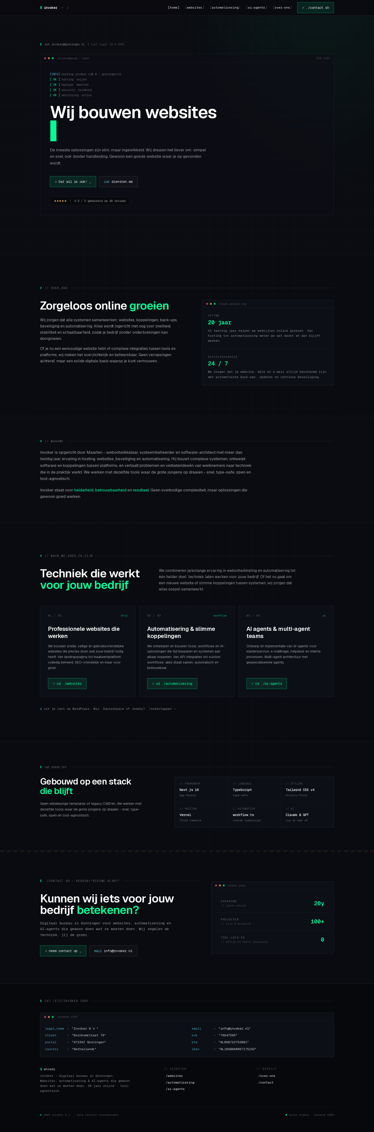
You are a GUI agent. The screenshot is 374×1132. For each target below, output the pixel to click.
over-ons (282, 7)
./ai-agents (174, 1089)
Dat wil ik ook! (73, 181)
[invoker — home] (54, 7)
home (173, 7)
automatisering (225, 7)
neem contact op (63, 950)
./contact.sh (315, 7)
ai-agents (256, 7)
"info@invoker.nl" (234, 1029)
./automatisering (179, 1082)
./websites (173, 1076)
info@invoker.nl (113, 950)
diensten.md (118, 181)
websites (194, 7)
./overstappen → (161, 709)
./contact (265, 1082)
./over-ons (265, 1076)
